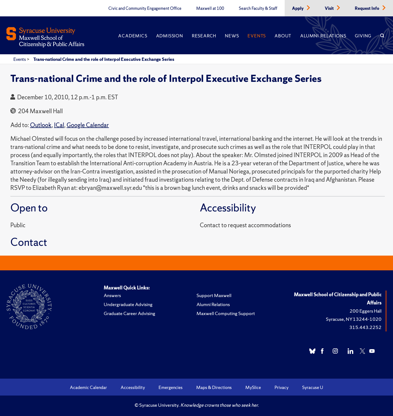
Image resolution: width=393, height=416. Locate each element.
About (283, 36)
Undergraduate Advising (128, 304)
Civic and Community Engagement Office (144, 8)
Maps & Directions (214, 387)
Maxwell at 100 (210, 8)
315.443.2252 (365, 327)
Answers (112, 295)
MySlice (253, 387)
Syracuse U (312, 387)
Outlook (41, 125)
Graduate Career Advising (129, 313)
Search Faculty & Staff (258, 8)
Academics (132, 36)
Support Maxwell (213, 295)
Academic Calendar (88, 387)
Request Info (367, 8)
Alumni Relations (323, 36)
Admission (169, 36)
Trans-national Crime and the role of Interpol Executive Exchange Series (103, 59)
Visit (330, 8)
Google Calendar (88, 125)
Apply (298, 8)
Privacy (281, 387)
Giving (363, 36)
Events (257, 36)
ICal (59, 125)
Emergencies (171, 387)
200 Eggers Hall (366, 311)
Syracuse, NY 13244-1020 (354, 319)
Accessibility (133, 387)
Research (204, 36)
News (232, 36)
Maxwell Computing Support (225, 313)
